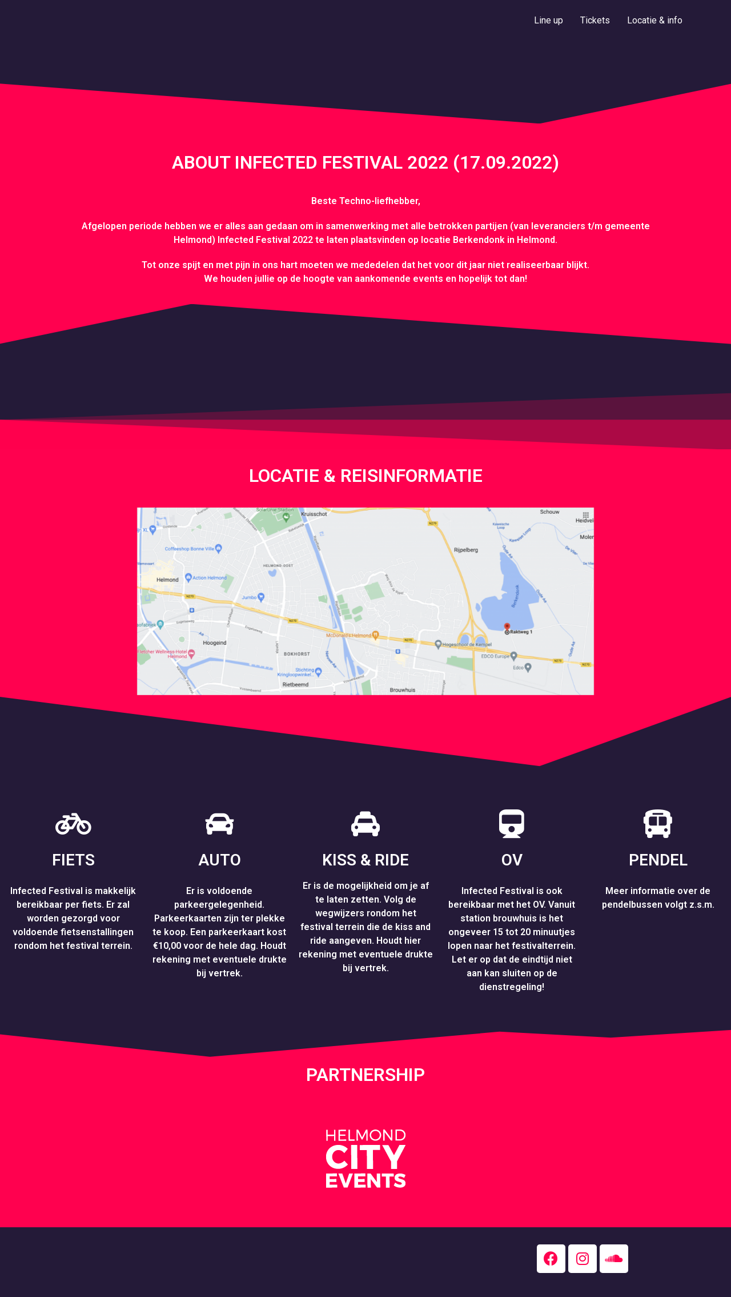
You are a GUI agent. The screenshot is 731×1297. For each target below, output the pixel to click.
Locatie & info (654, 20)
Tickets (595, 20)
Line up (548, 20)
